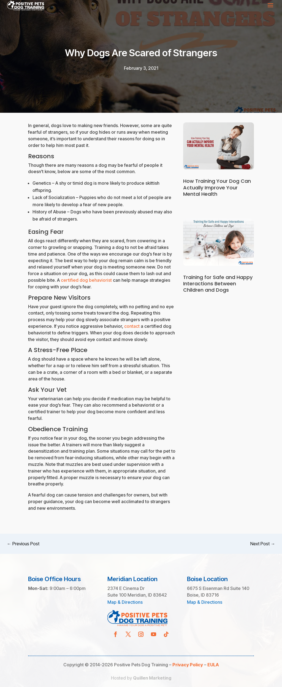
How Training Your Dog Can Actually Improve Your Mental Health (217, 187)
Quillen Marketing (152, 678)
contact (132, 326)
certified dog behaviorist (86, 280)
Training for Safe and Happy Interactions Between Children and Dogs (218, 284)
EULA (213, 664)
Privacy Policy (187, 664)
